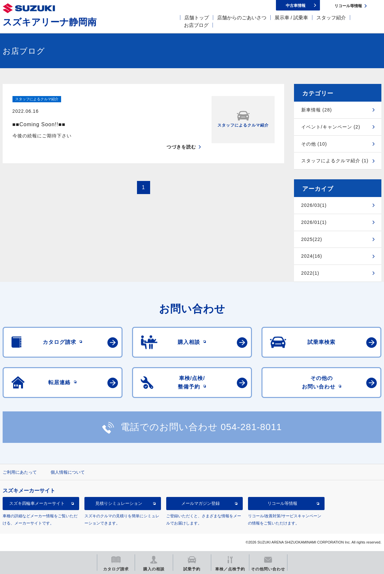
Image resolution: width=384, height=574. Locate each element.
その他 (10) (314, 144)
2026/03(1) (314, 205)
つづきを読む (181, 135)
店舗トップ (196, 17)
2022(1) (310, 273)
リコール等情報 (282, 503)
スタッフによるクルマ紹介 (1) (335, 160)
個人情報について (68, 472)
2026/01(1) (314, 222)
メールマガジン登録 (200, 503)
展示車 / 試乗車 (291, 17)
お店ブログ (196, 25)
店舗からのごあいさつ (241, 17)
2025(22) (311, 239)
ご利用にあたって (20, 472)
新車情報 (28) (316, 109)
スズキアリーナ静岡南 (50, 22)
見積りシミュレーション (118, 503)
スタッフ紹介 (331, 17)
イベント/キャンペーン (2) (330, 126)
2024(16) (311, 256)
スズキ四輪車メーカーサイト (37, 503)
